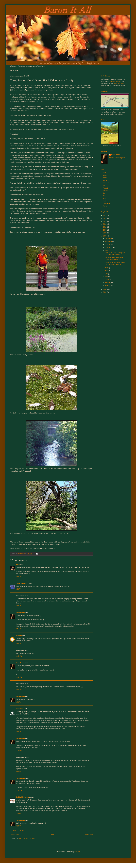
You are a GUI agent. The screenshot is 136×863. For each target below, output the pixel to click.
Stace (105, 198)
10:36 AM (19, 750)
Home (52, 835)
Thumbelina (107, 203)
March (107, 280)
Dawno (105, 175)
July (106, 268)
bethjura (19, 636)
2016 (105, 215)
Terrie (104, 201)
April (106, 277)
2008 (105, 233)
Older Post (89, 835)
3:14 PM (18, 577)
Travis (105, 206)
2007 (105, 236)
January (108, 285)
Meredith (106, 188)
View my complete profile (117, 158)
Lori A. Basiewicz (22, 583)
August (107, 250)
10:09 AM (19, 677)
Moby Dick (19, 709)
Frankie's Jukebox (115, 81)
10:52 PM (19, 790)
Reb (104, 196)
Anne (104, 172)
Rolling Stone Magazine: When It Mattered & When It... (115, 263)
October (108, 244)
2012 (105, 221)
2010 (105, 227)
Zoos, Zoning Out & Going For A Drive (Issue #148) (115, 253)
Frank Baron (20, 613)
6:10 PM (18, 644)
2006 (105, 289)
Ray (104, 193)
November (108, 241)
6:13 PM (18, 606)
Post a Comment (18, 830)
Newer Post (15, 835)
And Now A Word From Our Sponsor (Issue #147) (114, 258)
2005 (105, 292)
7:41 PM (18, 629)
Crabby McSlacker (22, 797)
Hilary (18, 564)
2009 (105, 230)
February (108, 282)
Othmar (105, 190)
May (106, 274)
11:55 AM (19, 656)
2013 (105, 218)
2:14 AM (18, 731)
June (107, 271)
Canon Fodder (119, 83)
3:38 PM (18, 826)
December (108, 238)
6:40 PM (18, 690)
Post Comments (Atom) (27, 838)
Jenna (105, 180)
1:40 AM (18, 702)
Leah (104, 185)
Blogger (77, 852)
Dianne (105, 178)
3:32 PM (18, 589)
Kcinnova (106, 183)
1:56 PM (18, 813)
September (109, 247)
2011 (105, 224)
